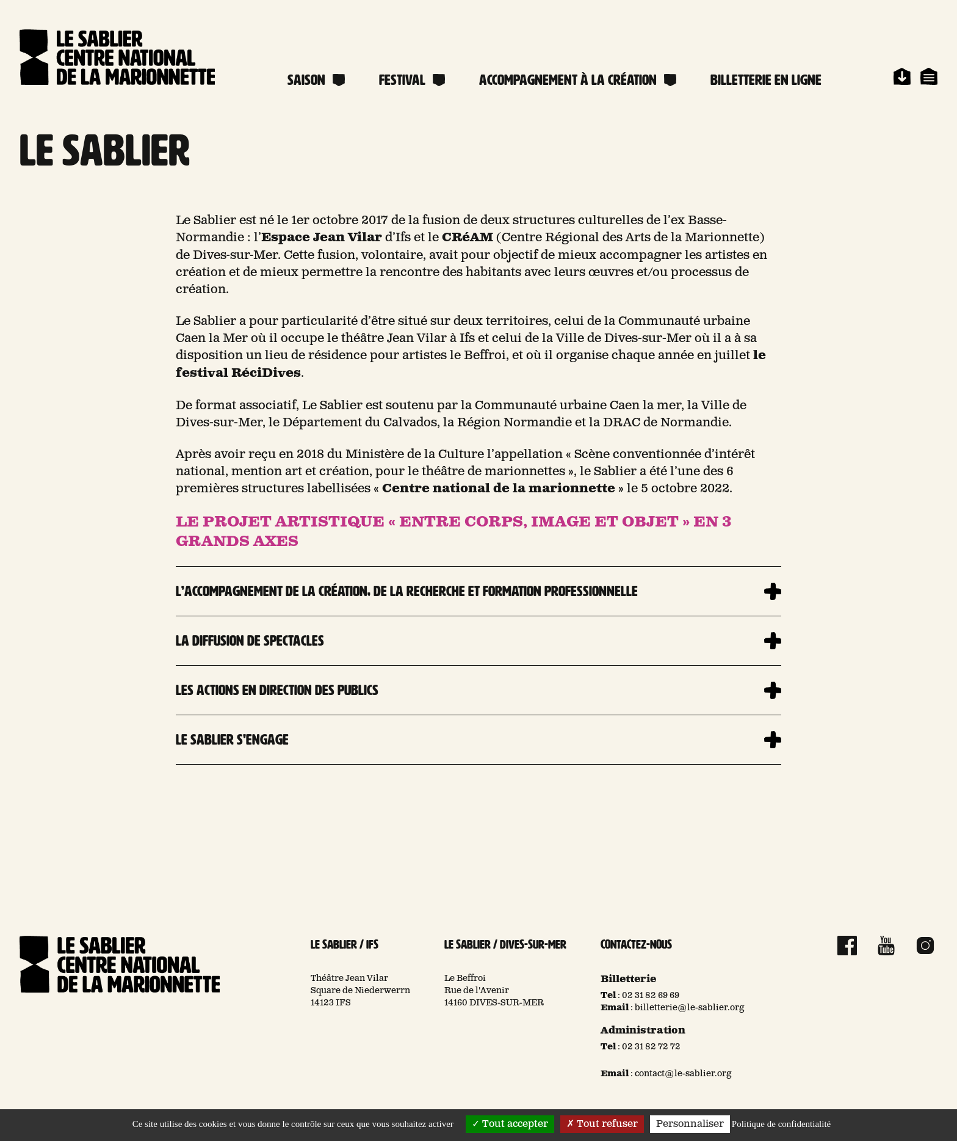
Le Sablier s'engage (232, 740)
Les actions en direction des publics (277, 690)
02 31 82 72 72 (651, 1046)
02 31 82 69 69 (650, 995)
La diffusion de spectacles (250, 641)
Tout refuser (602, 1124)
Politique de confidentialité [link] (781, 1124)
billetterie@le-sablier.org (690, 1007)
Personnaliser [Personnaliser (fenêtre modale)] (690, 1124)
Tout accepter (510, 1124)
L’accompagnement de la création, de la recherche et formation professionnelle (407, 591)
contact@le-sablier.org (683, 1073)
